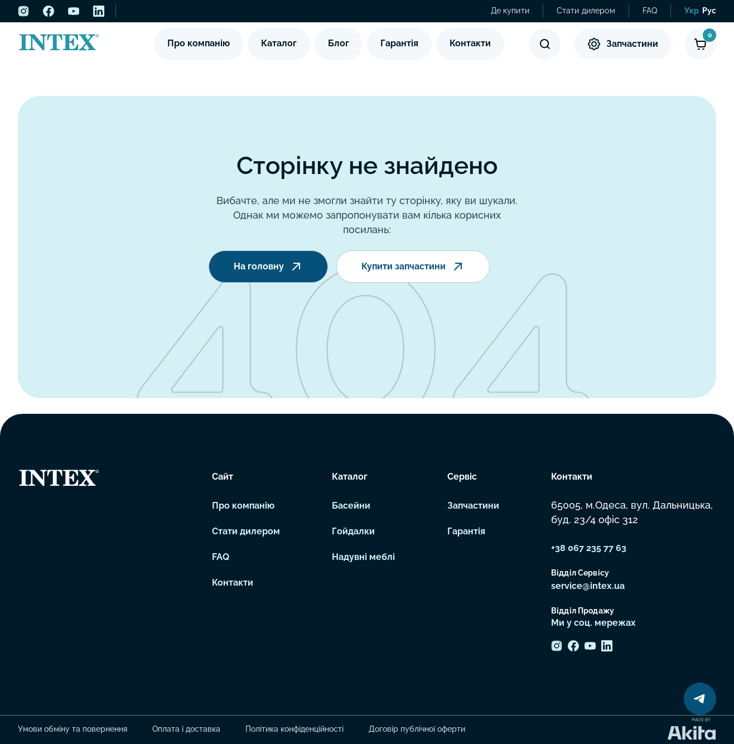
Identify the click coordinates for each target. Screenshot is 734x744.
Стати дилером (586, 10)
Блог (338, 43)
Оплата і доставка (186, 728)
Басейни (351, 505)
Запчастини (622, 44)
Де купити (510, 10)
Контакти (470, 43)
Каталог (279, 43)
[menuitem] (691, 11)
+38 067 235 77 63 (588, 548)
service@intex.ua (588, 586)
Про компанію (198, 43)
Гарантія (399, 43)
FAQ (650, 10)
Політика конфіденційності (294, 728)
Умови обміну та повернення (72, 728)
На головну (268, 267)
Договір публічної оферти (417, 728)
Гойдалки (353, 531)
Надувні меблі (363, 557)
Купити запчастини (413, 267)
